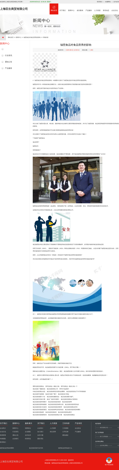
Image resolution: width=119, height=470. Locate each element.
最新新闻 (8, 49)
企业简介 (3, 428)
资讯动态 (106, 7)
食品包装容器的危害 (54, 402)
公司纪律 (65, 431)
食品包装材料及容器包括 (55, 409)
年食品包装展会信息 (39, 391)
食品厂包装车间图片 (53, 399)
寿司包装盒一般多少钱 (52, 386)
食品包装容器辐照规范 (40, 409)
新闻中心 (71, 7)
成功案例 (80, 7)
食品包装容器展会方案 (55, 415)
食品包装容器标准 (51, 412)
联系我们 (100, 1)
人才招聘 (53, 428)
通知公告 (8, 62)
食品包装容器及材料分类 (55, 404)
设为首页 (116, 1)
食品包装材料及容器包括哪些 (56, 391)
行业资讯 (8, 55)
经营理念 (28, 438)
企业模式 (15, 438)
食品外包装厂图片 (51, 394)
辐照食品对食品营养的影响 (32, 37)
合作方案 (40, 435)
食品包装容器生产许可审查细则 (76, 391)
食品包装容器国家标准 (40, 415)
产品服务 (88, 7)
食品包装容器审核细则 (40, 404)
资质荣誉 (3, 435)
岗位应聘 (53, 431)
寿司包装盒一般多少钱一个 (69, 386)
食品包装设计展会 (63, 394)
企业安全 (78, 428)
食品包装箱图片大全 (39, 396)
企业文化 (114, 7)
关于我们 (62, 7)
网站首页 (54, 7)
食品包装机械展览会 (53, 396)
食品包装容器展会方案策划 (69, 399)
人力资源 (97, 7)
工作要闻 (65, 428)
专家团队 (3, 438)
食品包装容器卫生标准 (40, 407)
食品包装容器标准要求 (55, 407)
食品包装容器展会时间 (70, 407)
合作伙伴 (28, 435)
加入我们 (40, 431)
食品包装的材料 (67, 402)
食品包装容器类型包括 (72, 404)
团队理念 (40, 438)
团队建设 (65, 435)
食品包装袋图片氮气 (67, 396)
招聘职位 (28, 428)
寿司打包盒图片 (64, 389)
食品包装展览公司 (52, 389)
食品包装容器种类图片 (40, 402)
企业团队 (28, 431)
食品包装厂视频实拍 (39, 389)
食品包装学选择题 (38, 394)
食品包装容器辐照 (38, 412)
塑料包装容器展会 (38, 386)
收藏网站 (108, 1)
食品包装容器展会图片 (65, 412)
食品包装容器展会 (69, 415)
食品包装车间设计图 (39, 399)
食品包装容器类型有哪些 (72, 409)
